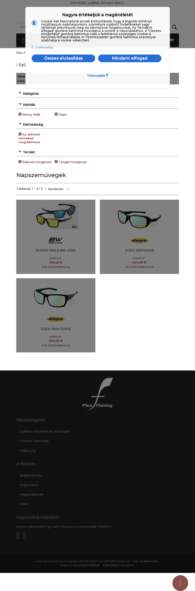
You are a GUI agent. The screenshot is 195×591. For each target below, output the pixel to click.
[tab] (97, 93)
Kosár (24, 504)
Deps (63, 114)
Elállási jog (27, 450)
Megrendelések (32, 494)
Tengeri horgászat (73, 162)
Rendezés (55, 189)
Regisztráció (29, 485)
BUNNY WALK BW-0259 (55, 250)
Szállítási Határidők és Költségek (45, 431)
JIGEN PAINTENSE (55, 329)
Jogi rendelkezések (145, 561)
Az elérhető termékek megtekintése (29, 138)
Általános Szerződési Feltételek (80, 565)
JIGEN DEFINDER (139, 250)
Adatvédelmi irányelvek (118, 565)
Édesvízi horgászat (37, 162)
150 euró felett (112, 3)
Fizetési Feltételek (34, 441)
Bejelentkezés (31, 475)
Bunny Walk (31, 114)
